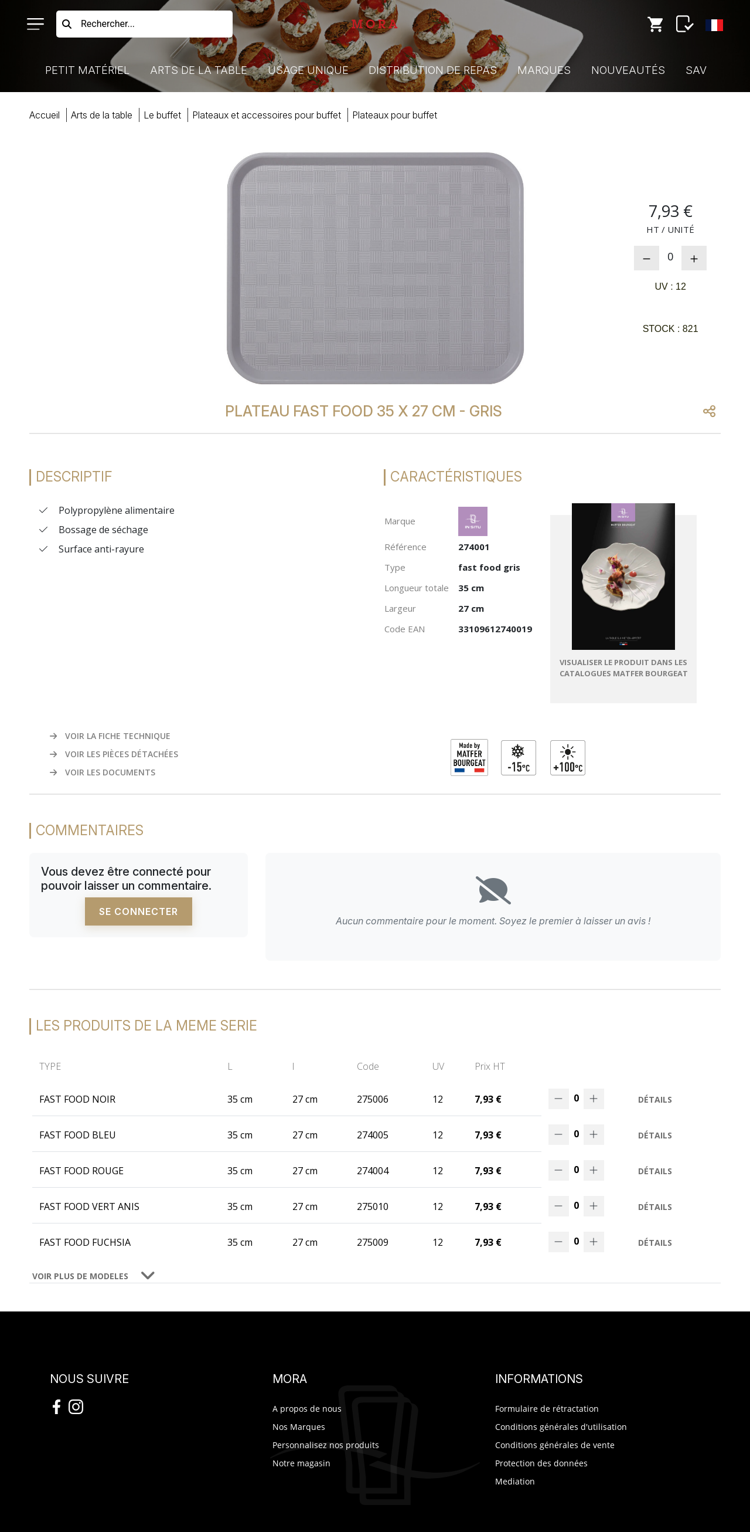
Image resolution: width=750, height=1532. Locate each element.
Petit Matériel (87, 70)
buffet (162, 115)
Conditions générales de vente (555, 1444)
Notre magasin (301, 1463)
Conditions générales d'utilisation (561, 1426)
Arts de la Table (198, 70)
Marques (544, 70)
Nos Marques (298, 1426)
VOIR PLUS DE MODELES (80, 1276)
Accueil (44, 115)
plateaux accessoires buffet (266, 115)
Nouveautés (628, 70)
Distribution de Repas (433, 70)
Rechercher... (108, 23)
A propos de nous (307, 1408)
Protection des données (541, 1463)
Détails (655, 1099)
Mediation (515, 1481)
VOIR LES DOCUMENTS (102, 772)
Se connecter (138, 911)
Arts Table (101, 115)
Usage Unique (308, 70)
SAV (696, 70)
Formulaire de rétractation (547, 1408)
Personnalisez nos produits (325, 1444)
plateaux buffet (394, 115)
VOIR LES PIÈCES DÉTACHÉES (114, 754)
